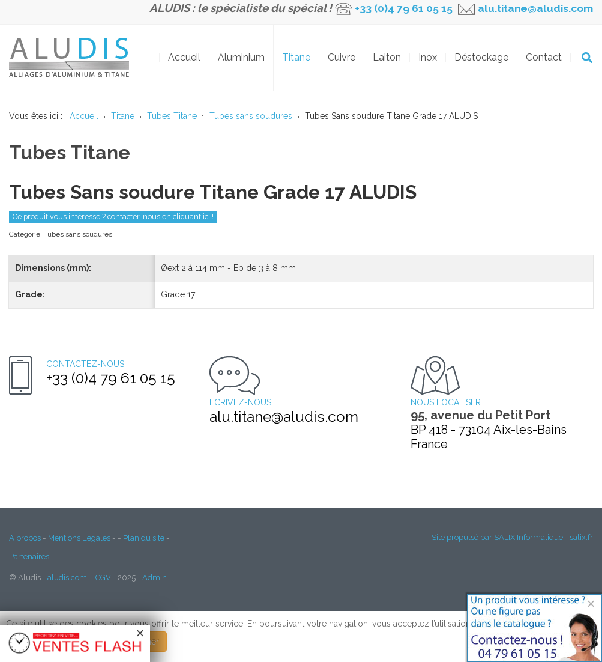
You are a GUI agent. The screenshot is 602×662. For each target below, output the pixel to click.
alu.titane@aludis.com (534, 8)
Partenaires (29, 556)
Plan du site (143, 537)
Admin (154, 577)
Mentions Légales (79, 537)
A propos (25, 537)
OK (587, 58)
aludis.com (67, 577)
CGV (103, 577)
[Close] (591, 603)
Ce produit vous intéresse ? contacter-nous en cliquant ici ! (113, 216)
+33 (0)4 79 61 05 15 (404, 8)
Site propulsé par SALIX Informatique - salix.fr (512, 537)
